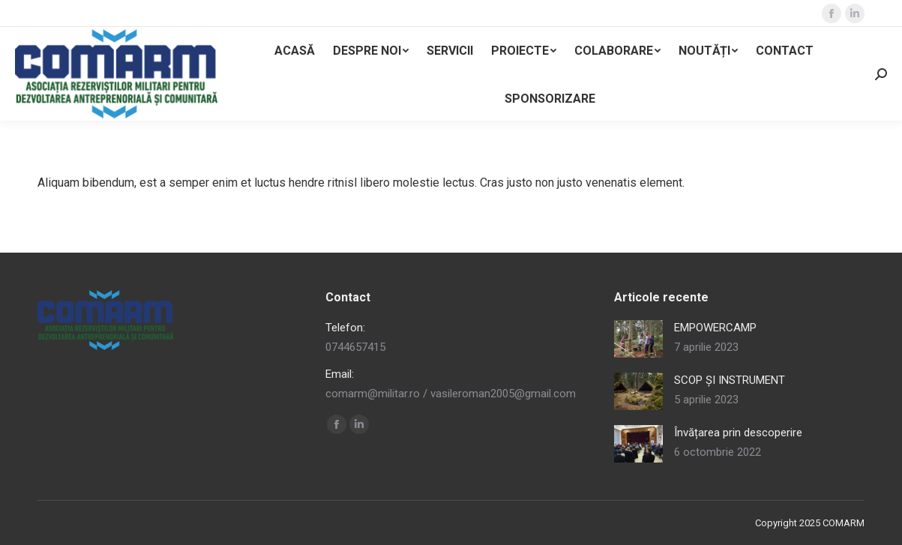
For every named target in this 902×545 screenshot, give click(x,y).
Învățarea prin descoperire (738, 432)
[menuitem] (294, 50)
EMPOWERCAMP (715, 327)
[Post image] (638, 339)
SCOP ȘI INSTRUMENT (729, 380)
